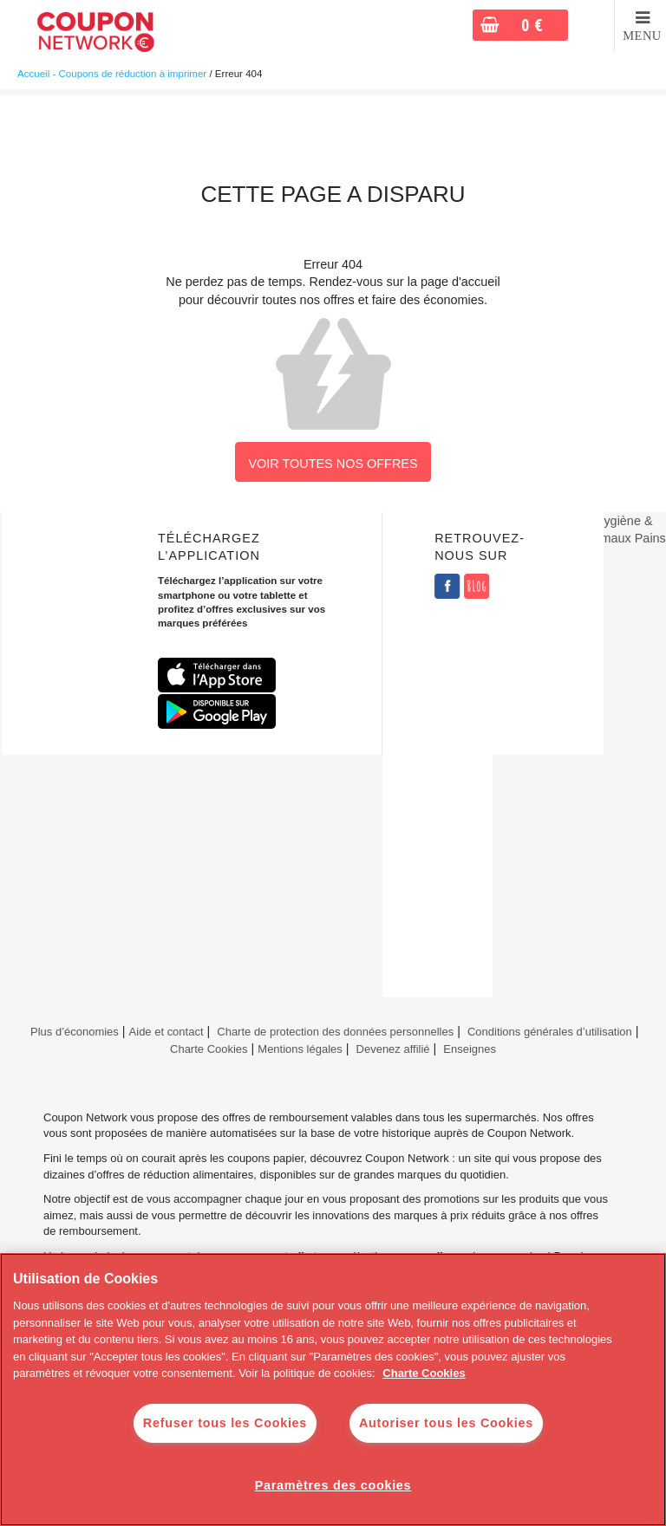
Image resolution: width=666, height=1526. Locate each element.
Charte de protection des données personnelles (335, 1031)
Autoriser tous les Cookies (446, 1423)
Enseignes (469, 1048)
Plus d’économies (72, 1031)
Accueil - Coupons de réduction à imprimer (111, 73)
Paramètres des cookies (333, 1485)
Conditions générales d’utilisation (549, 1031)
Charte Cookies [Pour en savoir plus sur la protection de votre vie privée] (423, 1373)
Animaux (607, 538)
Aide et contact (166, 1031)
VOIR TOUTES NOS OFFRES (332, 464)
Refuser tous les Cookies (225, 1423)
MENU (642, 35)
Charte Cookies (209, 1048)
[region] (333, 1389)
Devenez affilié (393, 1048)
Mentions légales (300, 1048)
